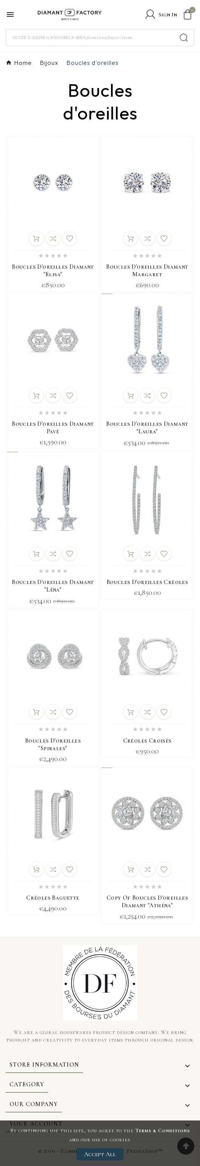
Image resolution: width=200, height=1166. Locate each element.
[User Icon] (161, 14)
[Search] (90, 38)
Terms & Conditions (162, 1130)
